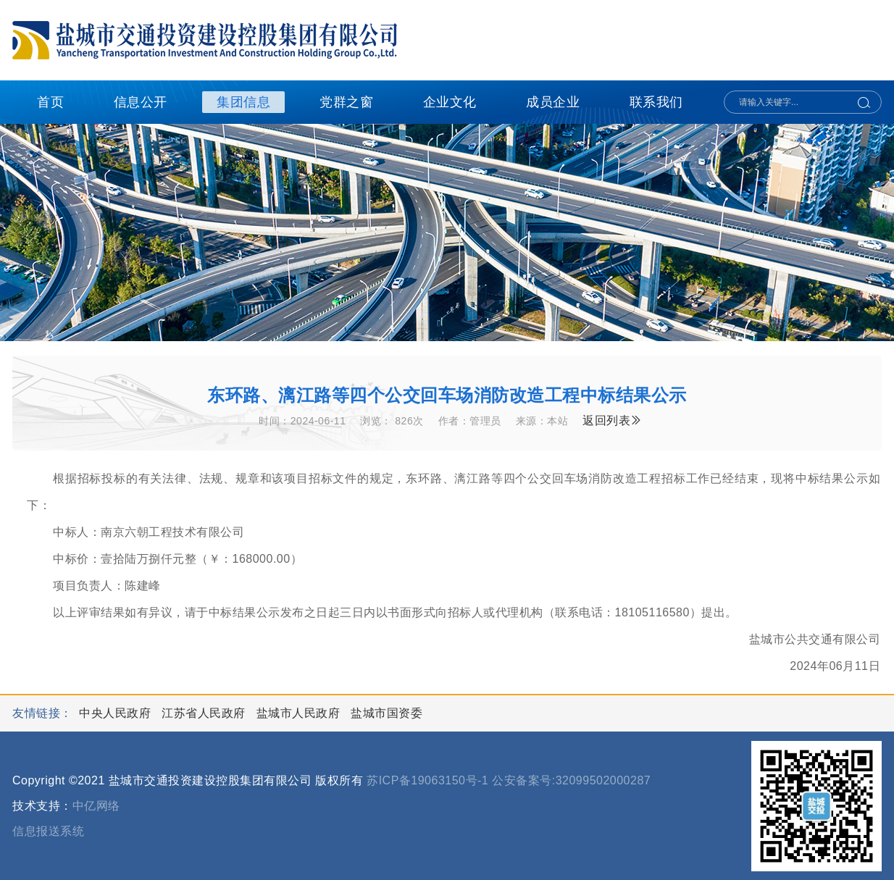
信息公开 (140, 102)
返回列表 (612, 420)
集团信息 (243, 102)
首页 (50, 102)
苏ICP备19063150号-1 (427, 780)
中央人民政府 (116, 713)
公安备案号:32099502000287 (571, 780)
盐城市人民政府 (299, 713)
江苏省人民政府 (205, 713)
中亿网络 (96, 806)
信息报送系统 (48, 831)
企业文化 (450, 102)
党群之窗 (346, 102)
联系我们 (656, 102)
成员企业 (553, 102)
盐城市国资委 (386, 713)
